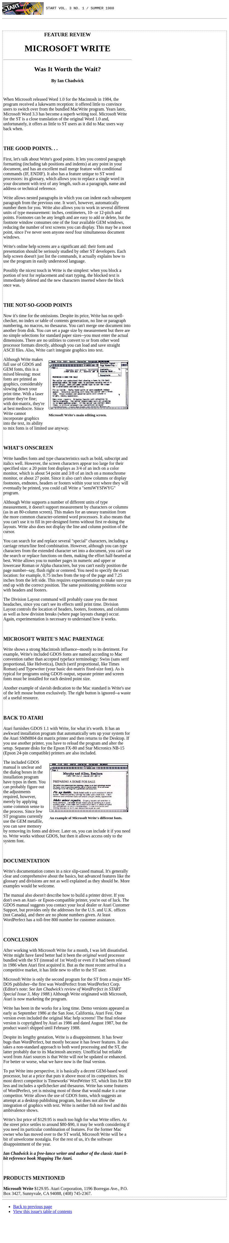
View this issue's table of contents (42, 1211)
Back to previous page (32, 1206)
